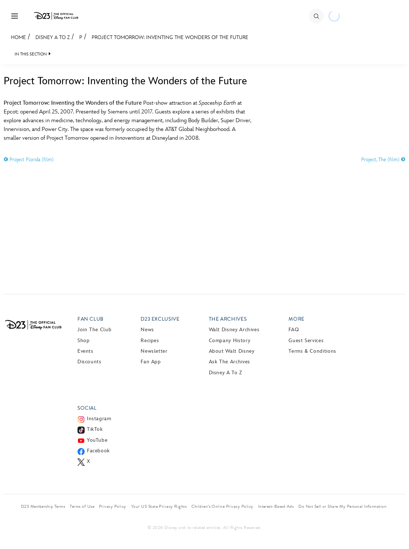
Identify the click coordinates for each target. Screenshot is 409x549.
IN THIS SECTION (31, 54)
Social (87, 408)
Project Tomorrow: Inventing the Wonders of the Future (170, 37)
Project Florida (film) (29, 159)
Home (18, 37)
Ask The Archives (229, 362)
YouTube (97, 440)
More (296, 319)
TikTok (95, 429)
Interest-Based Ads (276, 506)
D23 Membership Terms (43, 506)
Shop (83, 340)
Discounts (89, 362)
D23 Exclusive (160, 319)
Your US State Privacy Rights (159, 506)
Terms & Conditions (312, 351)
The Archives (228, 319)
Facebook (98, 451)
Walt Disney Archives (234, 329)
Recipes (150, 340)
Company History (230, 340)
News (147, 329)
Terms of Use (82, 506)
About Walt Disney (232, 351)
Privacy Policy (112, 506)
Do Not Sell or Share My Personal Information (342, 506)
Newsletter (154, 351)
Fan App (151, 362)
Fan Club (90, 319)
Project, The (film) (383, 159)
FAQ (293, 329)
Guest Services (306, 340)
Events (85, 351)
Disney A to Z (52, 37)
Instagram (99, 418)
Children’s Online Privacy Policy (222, 506)
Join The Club (94, 329)
